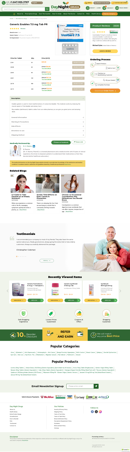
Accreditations (14, 417)
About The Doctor (69, 13)
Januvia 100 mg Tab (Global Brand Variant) (23, 375)
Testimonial (13, 424)
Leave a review (105, 51)
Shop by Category (109, 13)
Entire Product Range (15, 415)
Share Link (78, 142)
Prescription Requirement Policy (62, 422)
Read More (23, 210)
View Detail (18, 300)
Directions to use (18, 131)
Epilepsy (99, 353)
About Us (20, 13)
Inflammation (40, 355)
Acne (12, 353)
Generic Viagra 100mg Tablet (104, 368)
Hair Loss (20, 355)
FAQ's (88, 13)
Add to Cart (78, 62)
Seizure (78, 355)
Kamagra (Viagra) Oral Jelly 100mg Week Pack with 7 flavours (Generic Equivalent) (89, 370)
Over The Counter (44, 13)
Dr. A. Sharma (27, 146)
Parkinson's (70, 355)
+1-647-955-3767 (19, 2)
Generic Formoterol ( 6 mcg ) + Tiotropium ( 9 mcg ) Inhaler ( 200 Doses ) (35, 286)
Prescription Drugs (31, 13)
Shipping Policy (58, 412)
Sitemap (56, 429)
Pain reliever (61, 355)
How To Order (56, 13)
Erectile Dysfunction (110, 353)
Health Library (96, 13)
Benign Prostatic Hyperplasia (65, 353)
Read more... (67, 165)
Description (16, 98)
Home (11, 18)
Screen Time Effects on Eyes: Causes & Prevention (47, 197)
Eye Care (13, 355)
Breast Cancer (90, 353)
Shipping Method (18, 135)
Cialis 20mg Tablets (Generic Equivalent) (51, 370)
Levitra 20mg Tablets (17, 368)
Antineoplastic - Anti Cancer (46, 353)
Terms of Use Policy (59, 415)
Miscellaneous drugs (21, 18)
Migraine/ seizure (51, 355)
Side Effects (16, 126)
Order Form (104, 90)
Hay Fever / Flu (29, 355)
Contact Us (80, 13)
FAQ (11, 422)
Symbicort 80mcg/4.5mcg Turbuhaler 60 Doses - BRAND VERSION (109, 286)
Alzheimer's (19, 353)
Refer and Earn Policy (60, 426)
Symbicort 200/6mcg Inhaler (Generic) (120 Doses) (26, 373)
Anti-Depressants (30, 353)
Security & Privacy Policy (60, 410)
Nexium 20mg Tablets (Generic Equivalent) (24, 370)
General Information (19, 117)
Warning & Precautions (20, 122)
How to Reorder (14, 419)
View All (116, 25)
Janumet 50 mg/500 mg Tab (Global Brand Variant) (95, 373)
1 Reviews (22, 28)
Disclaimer (57, 424)
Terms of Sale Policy (59, 417)
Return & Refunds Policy (60, 419)
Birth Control (80, 353)
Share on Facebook (60, 142)
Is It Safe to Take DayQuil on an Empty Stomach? (21, 197)
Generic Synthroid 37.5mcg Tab (70, 285)
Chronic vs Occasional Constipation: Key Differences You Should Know (72, 197)
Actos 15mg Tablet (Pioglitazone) (83, 368)
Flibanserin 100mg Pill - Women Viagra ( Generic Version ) (60, 373)
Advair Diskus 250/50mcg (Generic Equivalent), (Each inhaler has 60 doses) (48, 368)
